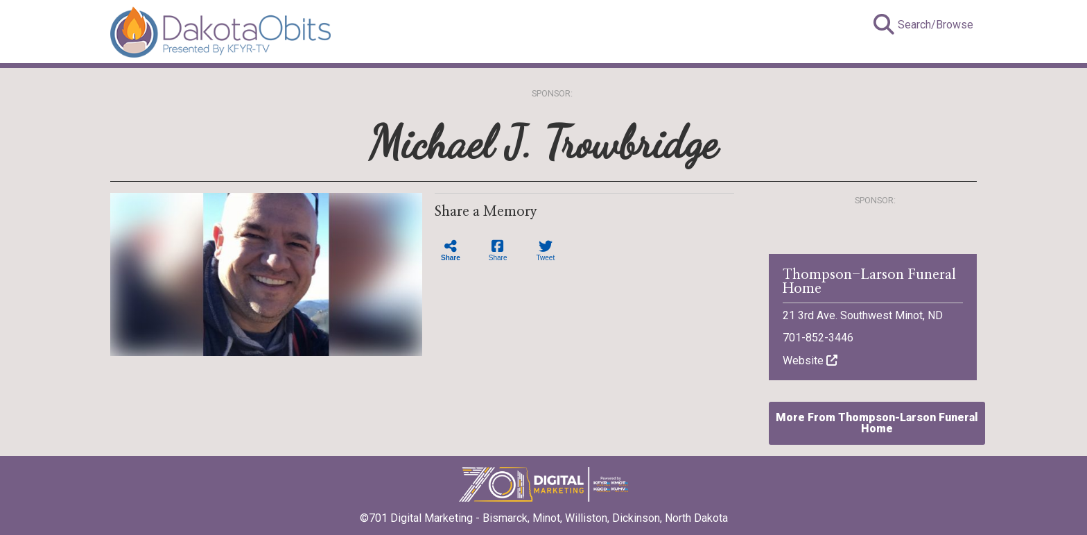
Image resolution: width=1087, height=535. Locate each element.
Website (810, 360)
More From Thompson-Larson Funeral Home (877, 423)
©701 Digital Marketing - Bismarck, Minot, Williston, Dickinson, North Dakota (544, 513)
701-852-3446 (818, 337)
